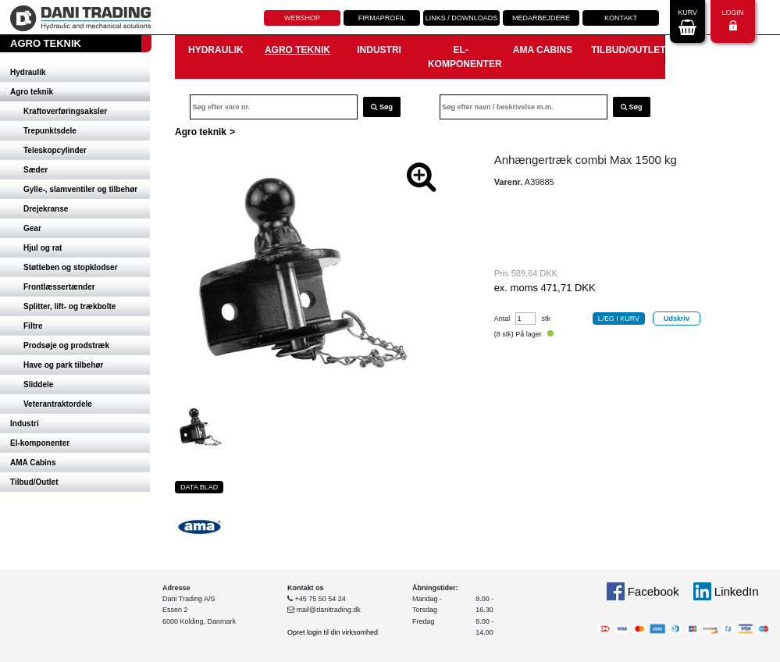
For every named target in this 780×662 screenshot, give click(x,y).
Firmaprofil (382, 18)
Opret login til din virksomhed (332, 632)
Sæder (35, 170)
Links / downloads (462, 18)
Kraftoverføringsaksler (65, 111)
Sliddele (38, 384)
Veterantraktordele (57, 404)
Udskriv (676, 318)
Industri (24, 423)
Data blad (199, 487)
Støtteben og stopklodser (70, 267)
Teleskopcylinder (55, 150)
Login (732, 20)
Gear (32, 228)
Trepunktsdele (50, 130)
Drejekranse (45, 209)
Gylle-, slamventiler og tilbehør (80, 189)
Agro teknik (31, 91)
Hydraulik (28, 72)
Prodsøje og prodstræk (66, 345)
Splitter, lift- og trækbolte (69, 306)
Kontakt (620, 18)
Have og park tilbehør (63, 365)
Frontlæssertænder (59, 287)
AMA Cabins (33, 462)
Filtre (32, 326)
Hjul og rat (42, 248)
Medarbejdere (541, 18)
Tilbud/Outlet (34, 482)
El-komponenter (39, 443)
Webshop (302, 18)
